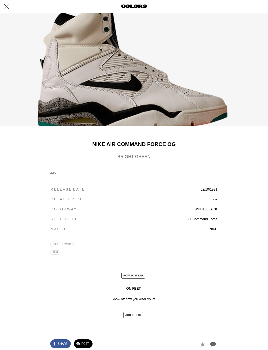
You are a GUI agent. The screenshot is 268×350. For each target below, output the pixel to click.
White (67, 244)
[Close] (6, 6)
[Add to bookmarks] (203, 344)
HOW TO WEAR (133, 275)
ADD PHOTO (133, 315)
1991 (55, 252)
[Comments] (213, 344)
